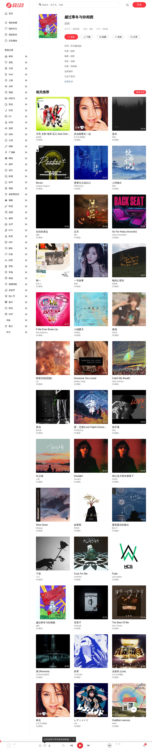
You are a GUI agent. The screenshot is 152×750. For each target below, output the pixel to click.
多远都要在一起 (82, 134)
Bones (39, 183)
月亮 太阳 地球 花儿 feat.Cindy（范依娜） (58, 134)
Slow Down (42, 525)
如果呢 (77, 525)
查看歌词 (68, 81)
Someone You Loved (85, 378)
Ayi (37, 381)
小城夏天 (79, 329)
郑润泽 (115, 479)
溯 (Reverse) (43, 671)
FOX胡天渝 (78, 430)
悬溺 (38, 427)
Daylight (78, 476)
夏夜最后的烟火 (120, 525)
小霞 (38, 479)
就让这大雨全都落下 (123, 476)
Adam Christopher (119, 235)
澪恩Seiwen (78, 186)
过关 (76, 231)
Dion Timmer (117, 626)
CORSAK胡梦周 (42, 675)
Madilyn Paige (79, 381)
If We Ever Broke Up (47, 329)
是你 (114, 134)
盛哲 (38, 235)
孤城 (114, 329)
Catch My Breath (121, 378)
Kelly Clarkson (118, 381)
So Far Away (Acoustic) (124, 231)
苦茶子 (77, 622)
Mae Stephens (42, 333)
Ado (75, 723)
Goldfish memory (121, 720)
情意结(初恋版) (44, 378)
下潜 (38, 573)
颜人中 (115, 528)
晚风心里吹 (118, 280)
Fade (115, 573)
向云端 (39, 476)
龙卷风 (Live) (119, 671)
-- (14, 744)
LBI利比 (77, 333)
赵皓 (67, 23)
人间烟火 (117, 183)
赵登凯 (38, 137)
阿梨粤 (115, 284)
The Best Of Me (120, 622)
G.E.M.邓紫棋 (79, 137)
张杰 (114, 430)
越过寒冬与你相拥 (45, 622)
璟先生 (115, 333)
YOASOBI (78, 675)
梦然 (114, 137)
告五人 (38, 284)
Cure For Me (81, 573)
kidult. (114, 723)
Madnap (39, 528)
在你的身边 (42, 231)
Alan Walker (117, 577)
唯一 (38, 280)
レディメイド (81, 720)
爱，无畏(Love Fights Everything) (92, 427)
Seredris (77, 479)
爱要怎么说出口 (82, 183)
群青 (76, 671)
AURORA (78, 577)
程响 (114, 186)
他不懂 (115, 427)
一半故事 (79, 280)
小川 (38, 577)
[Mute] (110, 745)
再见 (38, 720)
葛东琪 (38, 430)
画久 (76, 235)
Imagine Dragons (43, 186)
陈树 (76, 284)
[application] (76, 745)
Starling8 (77, 626)
